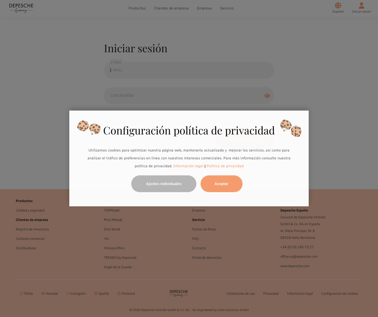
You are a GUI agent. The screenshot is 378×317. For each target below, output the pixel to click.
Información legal (187, 166)
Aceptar (221, 184)
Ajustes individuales (163, 184)
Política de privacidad (225, 166)
